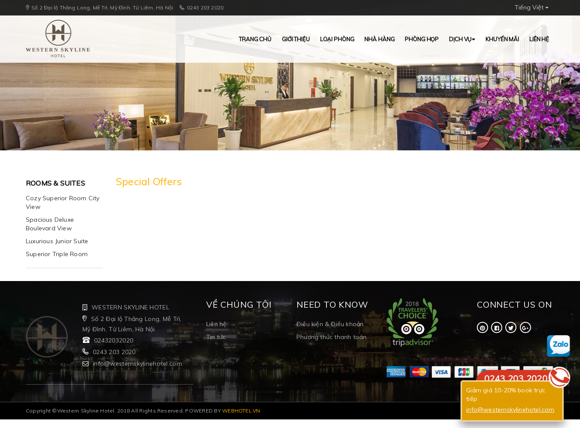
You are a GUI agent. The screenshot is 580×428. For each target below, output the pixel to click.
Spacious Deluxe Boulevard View (50, 224)
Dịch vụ (462, 39)
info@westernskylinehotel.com (137, 363)
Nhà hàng (379, 39)
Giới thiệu (296, 39)
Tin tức (216, 337)
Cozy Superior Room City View (63, 202)
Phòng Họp (422, 39)
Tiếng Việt (532, 7)
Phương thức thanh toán (331, 337)
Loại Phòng (337, 39)
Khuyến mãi (502, 39)
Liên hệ (539, 39)
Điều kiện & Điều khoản (329, 324)
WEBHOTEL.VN (241, 410)
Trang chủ (255, 39)
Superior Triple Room (57, 254)
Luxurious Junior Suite (57, 241)
